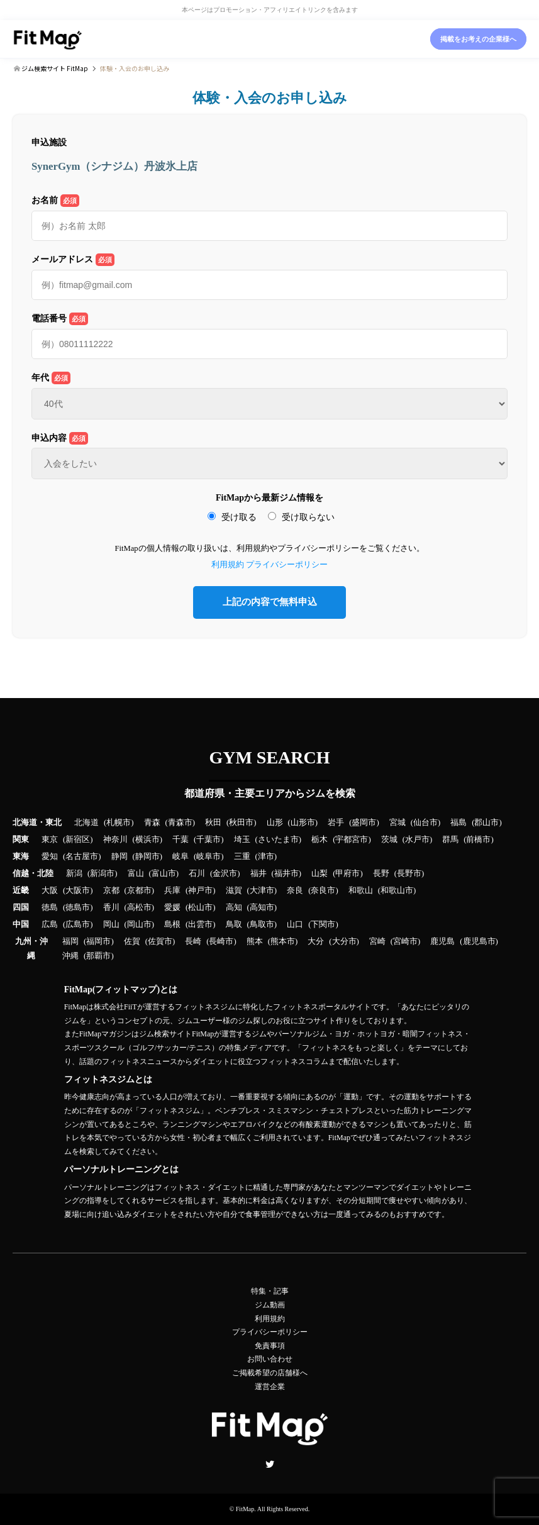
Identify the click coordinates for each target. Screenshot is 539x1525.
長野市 (409, 873)
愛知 (50, 856)
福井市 (286, 873)
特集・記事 (270, 1291)
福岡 (70, 941)
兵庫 (172, 890)
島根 (172, 924)
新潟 (74, 873)
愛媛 (172, 907)
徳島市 (77, 907)
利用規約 (227, 564)
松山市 (200, 907)
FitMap (245, 1509)
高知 (234, 907)
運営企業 (270, 1386)
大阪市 (77, 890)
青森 (152, 822)
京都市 (139, 890)
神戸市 (200, 890)
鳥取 (234, 924)
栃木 (319, 839)
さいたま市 (278, 839)
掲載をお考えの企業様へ (478, 39)
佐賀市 (160, 941)
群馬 (450, 839)
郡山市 (486, 822)
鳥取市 (262, 924)
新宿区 (77, 839)
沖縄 (70, 955)
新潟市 (102, 873)
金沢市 (225, 873)
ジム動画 (270, 1304)
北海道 (86, 822)
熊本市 (282, 941)
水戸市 (417, 839)
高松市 (139, 907)
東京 (50, 839)
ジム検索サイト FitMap (54, 68)
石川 (197, 873)
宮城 (397, 822)
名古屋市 (81, 856)
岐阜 (180, 856)
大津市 (262, 890)
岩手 (336, 822)
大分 (316, 941)
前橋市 (478, 839)
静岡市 (147, 856)
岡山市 (139, 924)
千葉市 (208, 839)
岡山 (111, 924)
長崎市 (221, 941)
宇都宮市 (351, 839)
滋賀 (234, 890)
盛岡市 (364, 822)
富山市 (164, 873)
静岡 (119, 856)
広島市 (77, 924)
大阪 (50, 890)
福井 (258, 873)
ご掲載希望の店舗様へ (270, 1372)
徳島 (50, 907)
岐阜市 (208, 856)
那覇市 (98, 955)
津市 (266, 856)
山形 (275, 822)
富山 (136, 873)
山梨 (319, 873)
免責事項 (270, 1345)
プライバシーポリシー (287, 564)
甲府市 (347, 873)
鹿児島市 (479, 941)
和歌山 (360, 890)
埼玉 (242, 839)
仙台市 (425, 822)
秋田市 (241, 822)
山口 (295, 924)
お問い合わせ (269, 1359)
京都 (111, 890)
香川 (111, 907)
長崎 (193, 941)
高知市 (262, 907)
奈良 (295, 890)
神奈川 (115, 839)
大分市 (344, 941)
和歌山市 (397, 890)
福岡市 (98, 941)
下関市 (323, 924)
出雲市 (200, 924)
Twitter (269, 1464)
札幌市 (118, 822)
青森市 (180, 822)
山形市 (303, 822)
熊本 (255, 941)
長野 (381, 873)
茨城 (389, 839)
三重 (242, 856)
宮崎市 (405, 941)
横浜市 (147, 839)
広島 (50, 924)
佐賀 (132, 941)
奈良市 (323, 890)
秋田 (213, 822)
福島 (458, 822)
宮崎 (377, 941)
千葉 (180, 839)
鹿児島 (442, 941)
